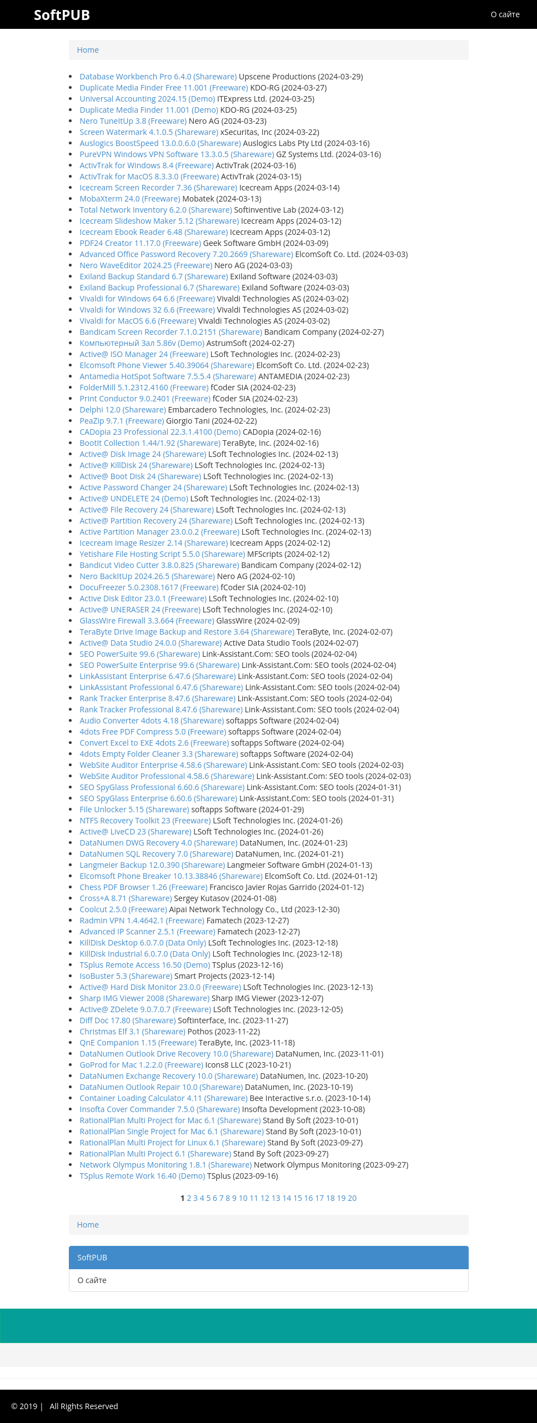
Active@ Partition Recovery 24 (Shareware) (156, 520)
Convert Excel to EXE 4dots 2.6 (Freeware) (154, 742)
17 (319, 1198)
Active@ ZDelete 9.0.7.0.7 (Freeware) (146, 1009)
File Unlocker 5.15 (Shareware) (134, 809)
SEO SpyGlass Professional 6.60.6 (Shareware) (162, 787)
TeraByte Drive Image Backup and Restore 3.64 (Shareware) (187, 631)
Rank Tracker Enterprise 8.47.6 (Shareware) (158, 698)
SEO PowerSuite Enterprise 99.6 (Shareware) (160, 665)
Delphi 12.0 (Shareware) (123, 409)
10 (243, 1198)
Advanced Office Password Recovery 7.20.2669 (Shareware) (186, 254)
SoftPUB (92, 1257)
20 (352, 1198)
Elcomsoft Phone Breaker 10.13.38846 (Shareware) (171, 876)
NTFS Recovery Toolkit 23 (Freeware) (145, 820)
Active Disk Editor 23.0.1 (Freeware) (143, 598)
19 (341, 1198)
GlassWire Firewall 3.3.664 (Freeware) (147, 620)
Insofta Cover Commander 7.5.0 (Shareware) (160, 1109)
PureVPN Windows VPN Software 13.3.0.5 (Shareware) (177, 154)
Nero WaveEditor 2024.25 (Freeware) (146, 265)
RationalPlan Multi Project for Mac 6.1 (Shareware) (170, 1120)
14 (286, 1198)
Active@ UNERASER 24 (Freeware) (140, 609)
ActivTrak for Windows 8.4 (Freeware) (147, 165)
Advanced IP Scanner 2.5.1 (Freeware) (147, 931)
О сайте (505, 14)
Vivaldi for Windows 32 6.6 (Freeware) (147, 309)
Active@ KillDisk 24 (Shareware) (136, 465)
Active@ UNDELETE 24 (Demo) (134, 498)
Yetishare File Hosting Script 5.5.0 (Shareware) (162, 554)
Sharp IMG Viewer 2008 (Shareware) (145, 998)
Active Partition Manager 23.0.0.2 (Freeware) (160, 531)
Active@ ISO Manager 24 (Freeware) (144, 354)
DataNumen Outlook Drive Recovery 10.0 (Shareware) (177, 1053)
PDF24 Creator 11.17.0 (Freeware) (141, 243)
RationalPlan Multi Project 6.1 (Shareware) (156, 1153)
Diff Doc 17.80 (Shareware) (128, 1020)
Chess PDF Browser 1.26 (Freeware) (144, 887)
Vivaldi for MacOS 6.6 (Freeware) (138, 320)
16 (308, 1198)
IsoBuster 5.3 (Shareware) (126, 976)
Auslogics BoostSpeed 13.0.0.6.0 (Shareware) (160, 143)
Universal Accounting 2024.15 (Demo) (147, 98)
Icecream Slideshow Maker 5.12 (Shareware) (159, 220)
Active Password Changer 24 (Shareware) (154, 487)
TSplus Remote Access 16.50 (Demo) (145, 964)
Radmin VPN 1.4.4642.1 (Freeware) (142, 920)
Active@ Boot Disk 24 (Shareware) (141, 476)
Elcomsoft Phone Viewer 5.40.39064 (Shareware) (167, 365)
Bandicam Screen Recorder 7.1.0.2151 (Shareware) (171, 331)
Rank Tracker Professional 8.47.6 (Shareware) (161, 709)
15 (297, 1198)
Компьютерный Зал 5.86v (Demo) (142, 343)
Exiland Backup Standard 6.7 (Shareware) (154, 276)
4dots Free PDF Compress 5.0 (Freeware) (153, 731)
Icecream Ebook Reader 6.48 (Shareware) (154, 232)
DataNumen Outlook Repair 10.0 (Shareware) (161, 1087)
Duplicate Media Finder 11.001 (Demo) (149, 109)
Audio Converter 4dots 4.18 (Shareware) (152, 720)
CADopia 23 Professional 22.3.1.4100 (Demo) (160, 431)
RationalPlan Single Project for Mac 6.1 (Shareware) (172, 1131)
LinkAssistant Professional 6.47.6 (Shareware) (161, 687)
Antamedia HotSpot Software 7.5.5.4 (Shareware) (168, 376)
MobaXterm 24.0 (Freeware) (130, 198)
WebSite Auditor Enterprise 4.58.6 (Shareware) (163, 765)
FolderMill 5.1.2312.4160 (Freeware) (144, 387)
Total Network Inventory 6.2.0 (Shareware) (156, 209)
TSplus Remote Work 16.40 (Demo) (142, 1175)
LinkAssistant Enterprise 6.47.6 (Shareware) (158, 676)
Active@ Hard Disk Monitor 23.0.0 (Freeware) (161, 987)
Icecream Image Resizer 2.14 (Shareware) (154, 542)
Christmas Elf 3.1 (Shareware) (132, 1031)
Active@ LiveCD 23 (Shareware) (136, 831)
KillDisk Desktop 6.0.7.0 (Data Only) (143, 942)
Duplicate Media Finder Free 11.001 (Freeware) (164, 87)
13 (276, 1198)
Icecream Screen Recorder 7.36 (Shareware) (159, 187)
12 (264, 1198)
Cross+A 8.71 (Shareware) (126, 898)
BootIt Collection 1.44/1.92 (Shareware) (150, 443)
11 (253, 1198)
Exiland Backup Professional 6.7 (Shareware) (160, 287)
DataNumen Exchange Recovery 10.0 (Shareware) (169, 1075)
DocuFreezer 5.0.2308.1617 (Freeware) (149, 587)
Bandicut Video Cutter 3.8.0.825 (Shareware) (159, 565)
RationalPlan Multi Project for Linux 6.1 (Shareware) (172, 1142)
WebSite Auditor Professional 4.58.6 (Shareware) (167, 776)
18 (330, 1198)
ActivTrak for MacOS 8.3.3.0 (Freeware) (149, 176)
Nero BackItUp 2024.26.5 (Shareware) (147, 576)
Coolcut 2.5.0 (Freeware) (123, 909)
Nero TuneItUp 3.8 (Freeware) (133, 120)
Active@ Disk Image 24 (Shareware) (143, 454)
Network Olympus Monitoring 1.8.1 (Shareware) (166, 1164)
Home (88, 49)
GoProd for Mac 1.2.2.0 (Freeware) (141, 1064)
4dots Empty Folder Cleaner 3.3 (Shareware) (159, 753)
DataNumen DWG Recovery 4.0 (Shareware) (159, 842)
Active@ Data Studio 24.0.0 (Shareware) (151, 642)
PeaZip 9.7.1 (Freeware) (122, 420)
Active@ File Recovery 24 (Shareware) (147, 509)
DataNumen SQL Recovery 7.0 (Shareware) (157, 853)
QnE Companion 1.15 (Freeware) (138, 1042)
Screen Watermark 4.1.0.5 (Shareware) (149, 132)
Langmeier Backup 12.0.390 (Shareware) (152, 864)
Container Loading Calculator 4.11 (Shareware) (164, 1098)
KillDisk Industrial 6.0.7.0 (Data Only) (145, 953)
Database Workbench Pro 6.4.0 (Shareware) (158, 76)
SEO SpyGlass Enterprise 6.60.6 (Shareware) (159, 798)
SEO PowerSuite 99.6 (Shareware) (140, 653)
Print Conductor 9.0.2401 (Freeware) (145, 398)
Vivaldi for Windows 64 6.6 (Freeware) (147, 298)
